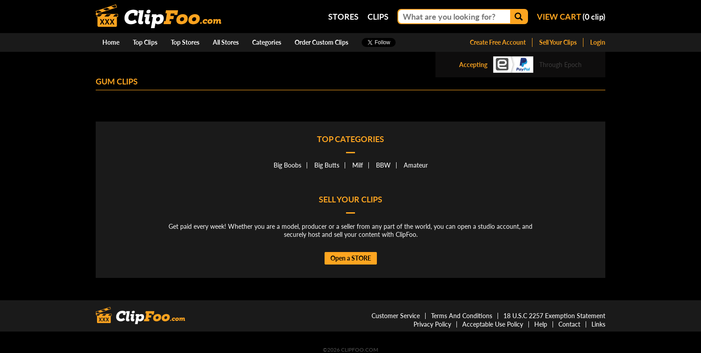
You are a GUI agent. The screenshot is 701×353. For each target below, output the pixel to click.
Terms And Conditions (461, 315)
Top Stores (185, 42)
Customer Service (396, 315)
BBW (383, 165)
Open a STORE (350, 258)
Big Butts (326, 165)
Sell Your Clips (558, 42)
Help (540, 324)
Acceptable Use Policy (492, 324)
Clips (378, 16)
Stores (343, 16)
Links (598, 324)
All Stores (226, 42)
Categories (266, 42)
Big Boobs (287, 165)
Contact (569, 324)
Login (597, 42)
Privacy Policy (432, 324)
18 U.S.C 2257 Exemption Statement (554, 315)
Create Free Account (498, 42)
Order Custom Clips (321, 42)
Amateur (416, 165)
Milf (357, 165)
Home (110, 42)
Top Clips (145, 42)
